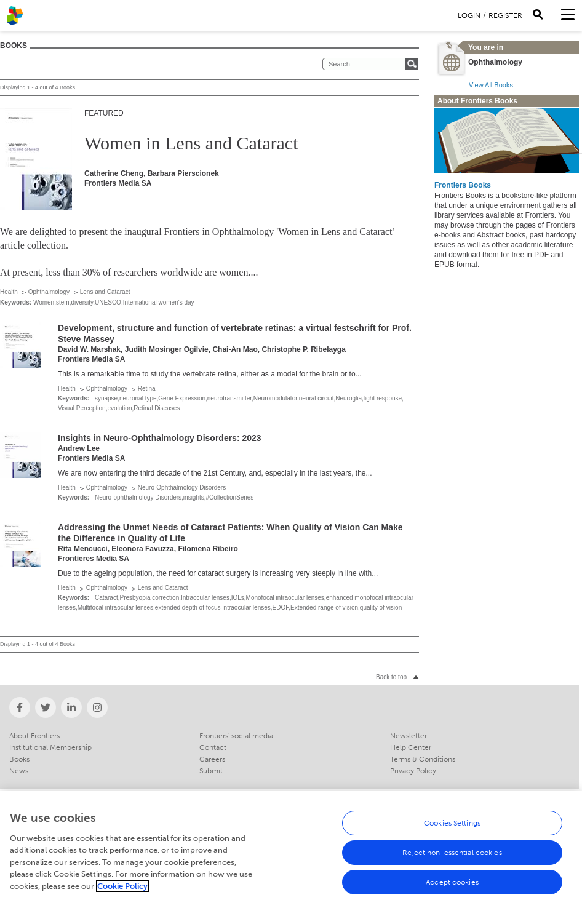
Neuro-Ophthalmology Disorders (182, 487)
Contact (212, 747)
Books (19, 759)
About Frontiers (34, 735)
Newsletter (408, 735)
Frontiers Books (462, 185)
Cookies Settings (452, 828)
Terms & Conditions (422, 759)
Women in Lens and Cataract (191, 143)
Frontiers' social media (236, 735)
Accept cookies (452, 887)
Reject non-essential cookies (451, 858)
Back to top (391, 677)
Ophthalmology (49, 292)
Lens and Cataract (105, 292)
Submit (211, 771)
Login (469, 15)
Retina (147, 388)
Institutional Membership (50, 747)
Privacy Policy (413, 771)
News (18, 771)
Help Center (410, 747)
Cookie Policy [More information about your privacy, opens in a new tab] (122, 891)
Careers (212, 759)
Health (9, 292)
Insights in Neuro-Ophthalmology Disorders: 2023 (159, 438)
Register (505, 15)
